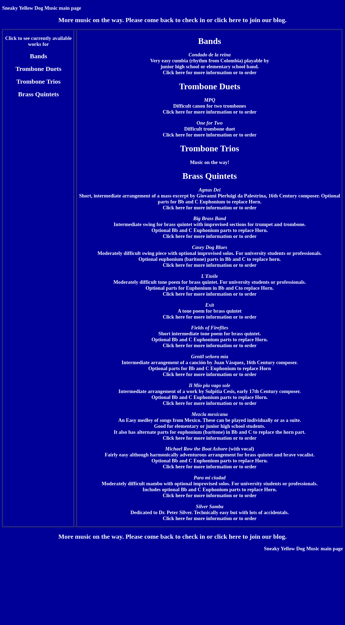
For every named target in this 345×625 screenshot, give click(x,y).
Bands (38, 56)
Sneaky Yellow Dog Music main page (41, 8)
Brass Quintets (38, 94)
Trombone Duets (38, 68)
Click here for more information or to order (210, 72)
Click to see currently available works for (38, 41)
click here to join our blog (249, 19)
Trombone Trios (38, 81)
